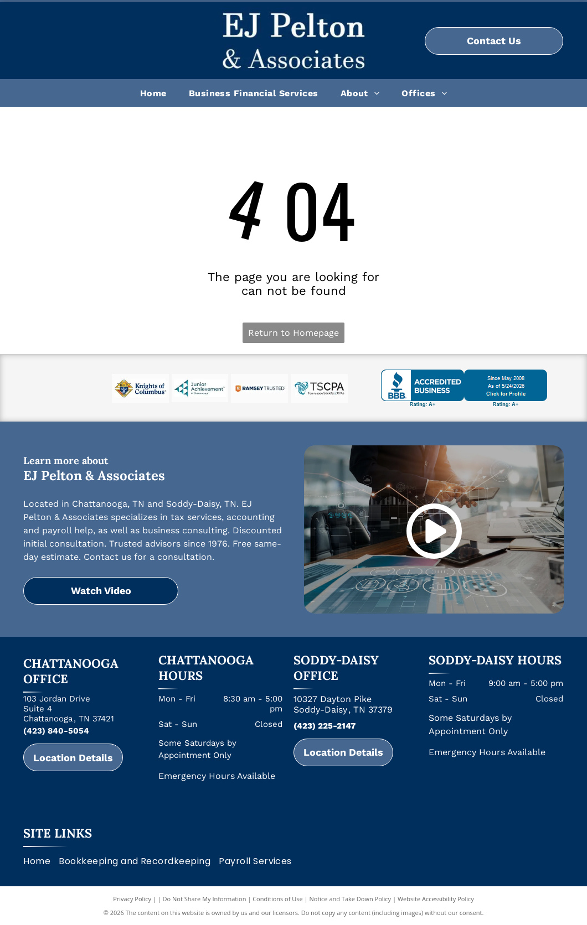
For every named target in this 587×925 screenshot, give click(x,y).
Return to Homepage (293, 333)
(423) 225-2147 (325, 726)
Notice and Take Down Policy (351, 899)
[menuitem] (153, 93)
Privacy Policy (132, 899)
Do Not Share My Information (204, 899)
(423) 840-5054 (56, 731)
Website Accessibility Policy (436, 899)
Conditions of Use (278, 899)
